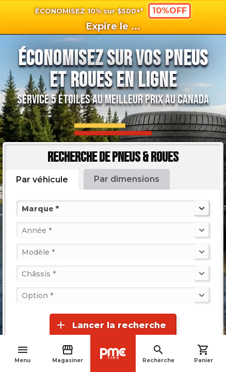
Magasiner (67, 354)
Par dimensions (126, 179)
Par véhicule (42, 179)
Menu (22, 354)
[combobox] (23, 208)
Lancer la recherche (110, 325)
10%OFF (169, 10)
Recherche (158, 354)
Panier (203, 354)
